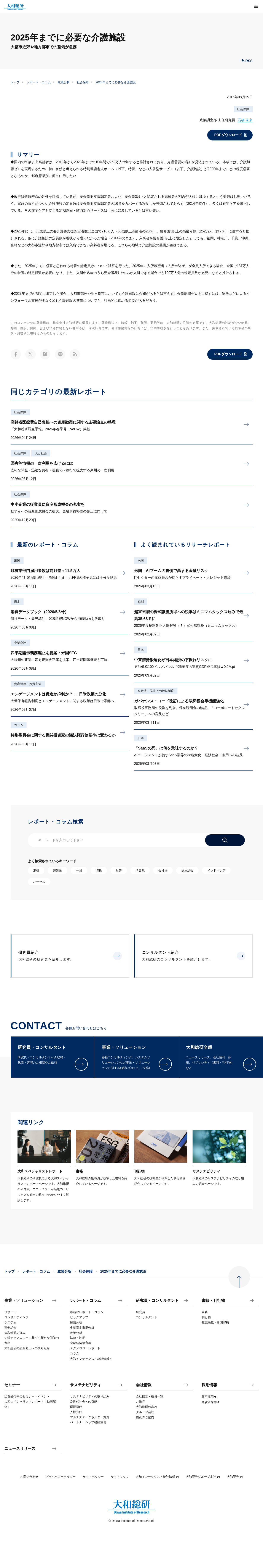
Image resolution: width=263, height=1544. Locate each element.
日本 (17, 601)
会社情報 (143, 1385)
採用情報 (209, 1385)
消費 (36, 870)
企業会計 (20, 643)
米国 (17, 560)
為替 (119, 870)
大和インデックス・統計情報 (157, 1476)
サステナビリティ (85, 1385)
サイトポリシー (93, 1476)
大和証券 (235, 1476)
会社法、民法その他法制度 (156, 691)
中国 (79, 870)
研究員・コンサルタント (157, 1301)
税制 (141, 601)
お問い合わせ (29, 1476)
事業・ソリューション (23, 1301)
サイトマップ (120, 1476)
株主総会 (187, 870)
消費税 (140, 870)
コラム (18, 725)
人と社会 (41, 453)
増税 (99, 870)
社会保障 (83, 82)
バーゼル (39, 881)
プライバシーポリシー (60, 1476)
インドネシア (216, 870)
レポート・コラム (39, 82)
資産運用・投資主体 (27, 684)
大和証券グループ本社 (203, 1476)
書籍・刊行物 (213, 1301)
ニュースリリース (19, 1449)
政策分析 (64, 82)
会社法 (162, 870)
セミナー (12, 1385)
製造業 (57, 870)
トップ (15, 82)
